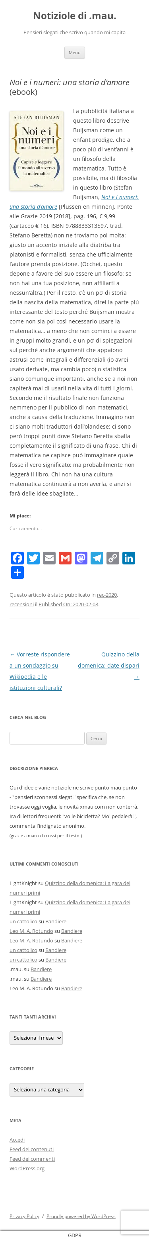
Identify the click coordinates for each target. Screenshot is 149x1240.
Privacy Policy (24, 1216)
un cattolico (23, 921)
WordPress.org (27, 1168)
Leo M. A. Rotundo (31, 930)
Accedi (17, 1139)
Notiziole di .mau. (74, 16)
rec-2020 (107, 594)
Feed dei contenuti (32, 1149)
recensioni (22, 604)
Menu (75, 52)
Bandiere (55, 921)
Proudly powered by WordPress (81, 1216)
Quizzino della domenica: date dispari (108, 665)
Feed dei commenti (32, 1158)
